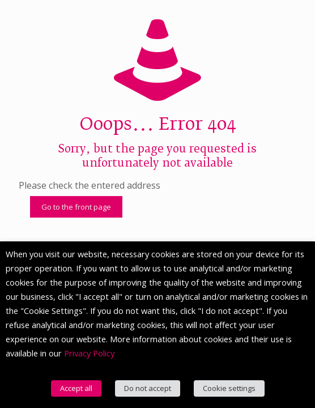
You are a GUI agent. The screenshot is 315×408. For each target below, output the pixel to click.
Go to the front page (76, 207)
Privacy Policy (89, 353)
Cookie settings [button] (229, 388)
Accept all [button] (76, 388)
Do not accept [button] (147, 388)
